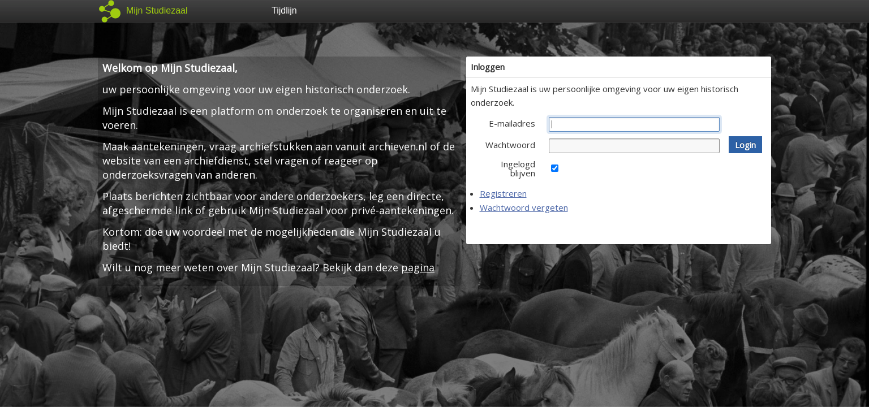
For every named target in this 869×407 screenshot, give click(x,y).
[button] (745, 144)
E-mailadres (512, 123)
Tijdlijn (284, 10)
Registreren (503, 193)
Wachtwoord (510, 144)
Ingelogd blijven (518, 168)
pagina (417, 267)
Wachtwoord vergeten (524, 207)
